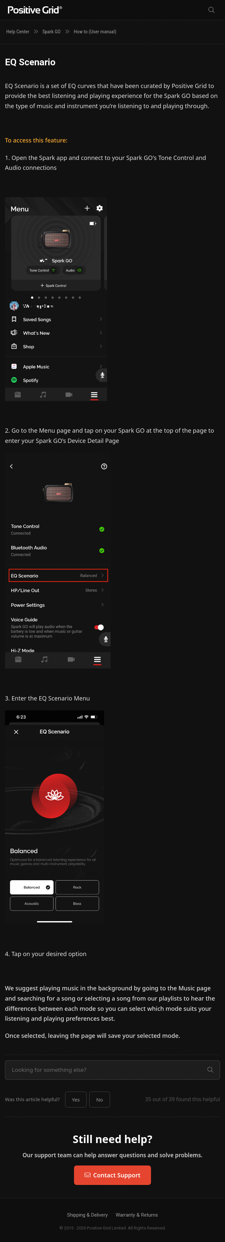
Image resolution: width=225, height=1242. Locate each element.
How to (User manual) (95, 32)
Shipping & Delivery (87, 1215)
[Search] (211, 10)
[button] (76, 1099)
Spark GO (51, 32)
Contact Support (112, 1175)
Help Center (17, 32)
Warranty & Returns (137, 1215)
